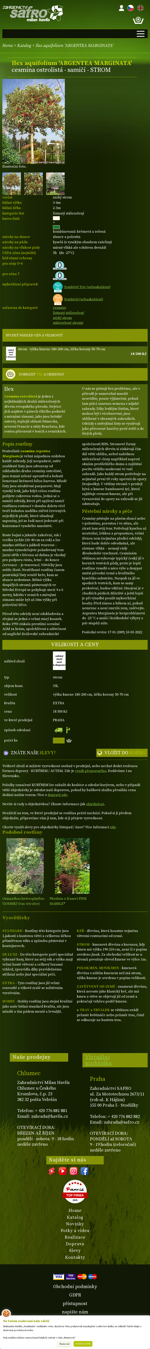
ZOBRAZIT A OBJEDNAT (41, 374)
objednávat (95, 804)
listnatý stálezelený (68, 313)
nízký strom (62, 318)
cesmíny (59, 308)
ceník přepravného (90, 771)
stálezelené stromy (68, 323)
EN (139, 7)
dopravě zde (57, 795)
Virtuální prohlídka (98, 1060)
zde (112, 827)
